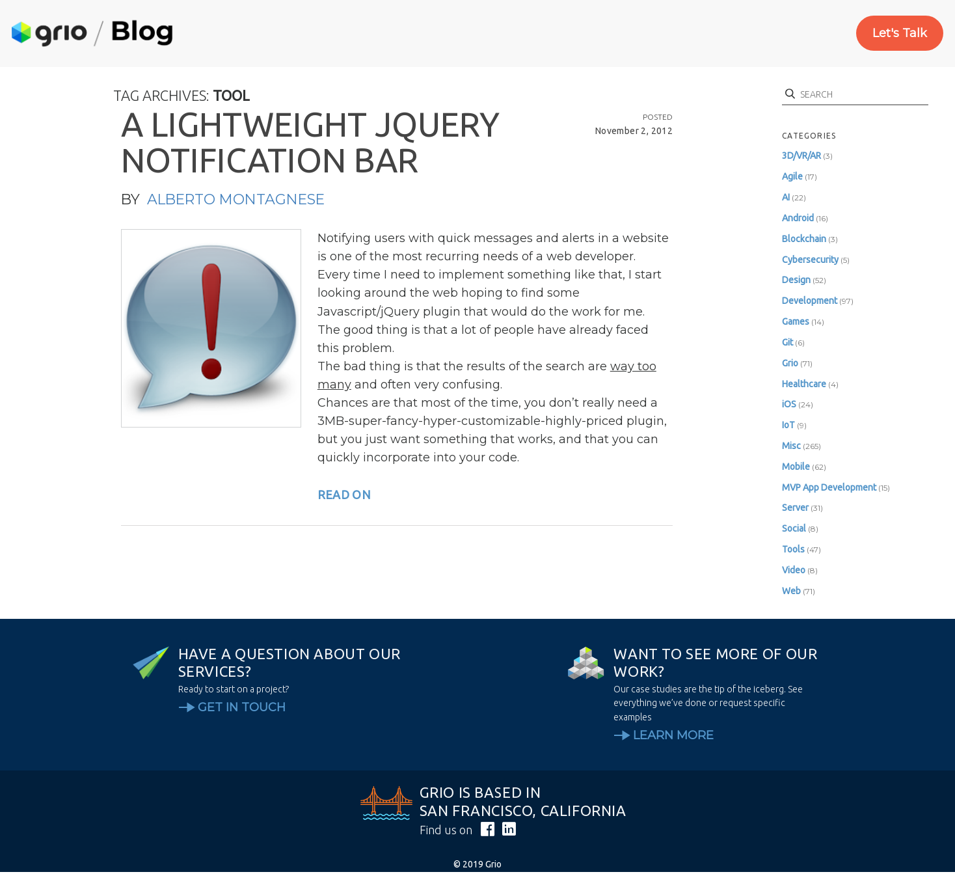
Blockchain (804, 239)
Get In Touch (242, 707)
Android (798, 218)
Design (796, 280)
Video (793, 570)
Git (787, 342)
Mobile (796, 466)
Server (795, 507)
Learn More (673, 735)
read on (344, 494)
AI (786, 197)
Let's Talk (899, 33)
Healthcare (804, 384)
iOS (789, 404)
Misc (791, 446)
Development (809, 300)
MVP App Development (829, 487)
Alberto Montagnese (236, 199)
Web (791, 591)
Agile (792, 176)
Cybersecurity (810, 259)
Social (794, 528)
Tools (793, 549)
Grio (790, 363)
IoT (788, 425)
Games (795, 321)
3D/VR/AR (801, 155)
